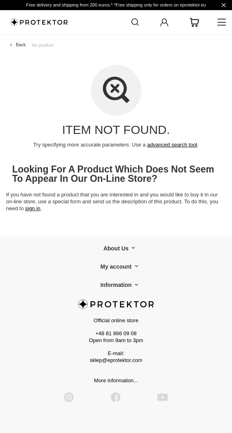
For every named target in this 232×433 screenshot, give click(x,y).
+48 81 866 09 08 (116, 333)
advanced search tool (172, 145)
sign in (33, 208)
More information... (116, 380)
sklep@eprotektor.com (116, 360)
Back (21, 44)
